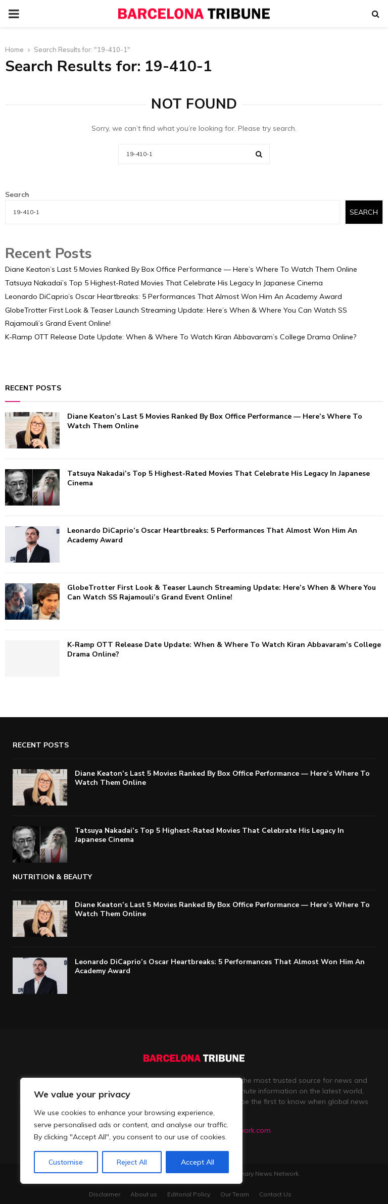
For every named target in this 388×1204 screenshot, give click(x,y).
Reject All (132, 1162)
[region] (131, 1131)
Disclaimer (104, 1194)
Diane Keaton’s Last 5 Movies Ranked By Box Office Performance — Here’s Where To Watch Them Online (181, 269)
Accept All (197, 1162)
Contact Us (275, 1194)
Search (17, 194)
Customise (65, 1162)
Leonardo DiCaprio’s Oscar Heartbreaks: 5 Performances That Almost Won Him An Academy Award (173, 296)
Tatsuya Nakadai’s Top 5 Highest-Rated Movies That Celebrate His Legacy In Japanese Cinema (164, 282)
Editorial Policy (188, 1194)
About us (143, 1194)
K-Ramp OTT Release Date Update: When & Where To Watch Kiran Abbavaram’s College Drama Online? (180, 336)
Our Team (234, 1194)
